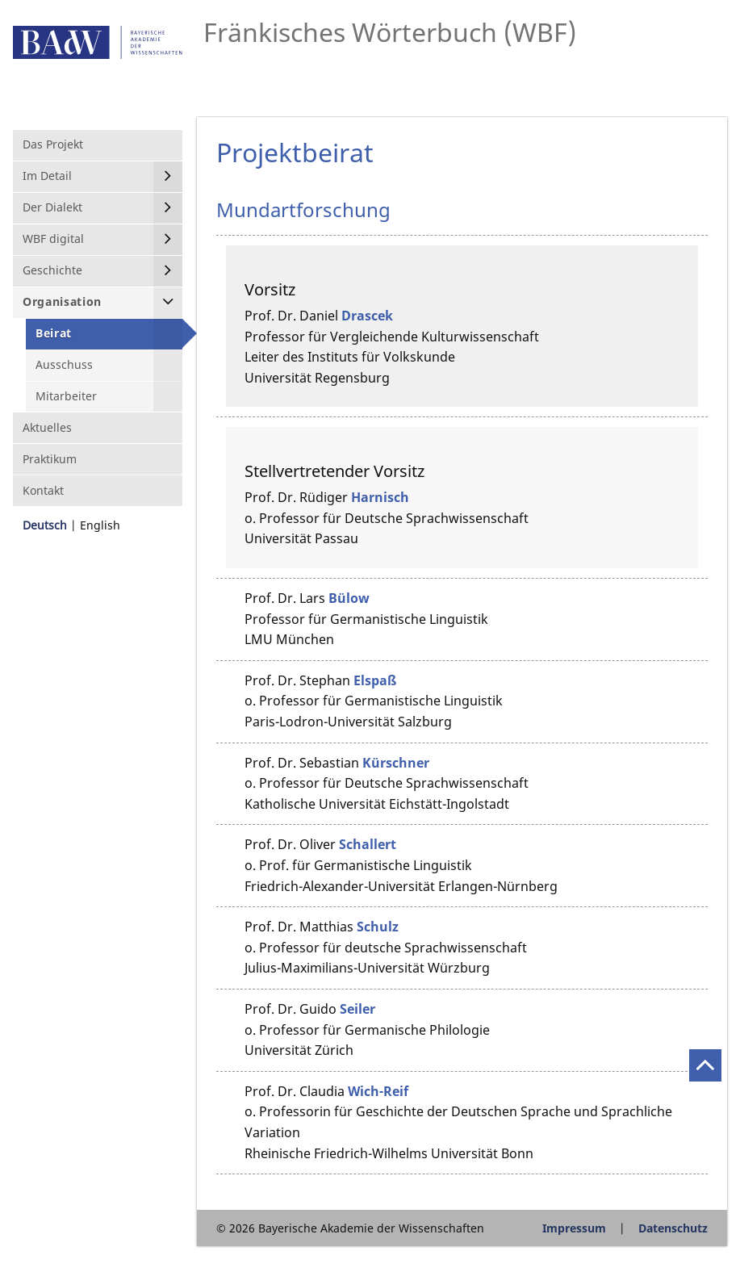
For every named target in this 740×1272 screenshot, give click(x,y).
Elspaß (374, 680)
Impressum (574, 1228)
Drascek (367, 315)
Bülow (349, 598)
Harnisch (380, 497)
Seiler (357, 1009)
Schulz (378, 926)
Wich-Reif (378, 1091)
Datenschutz (673, 1228)
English (100, 525)
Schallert (367, 844)
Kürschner (395, 763)
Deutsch (45, 525)
